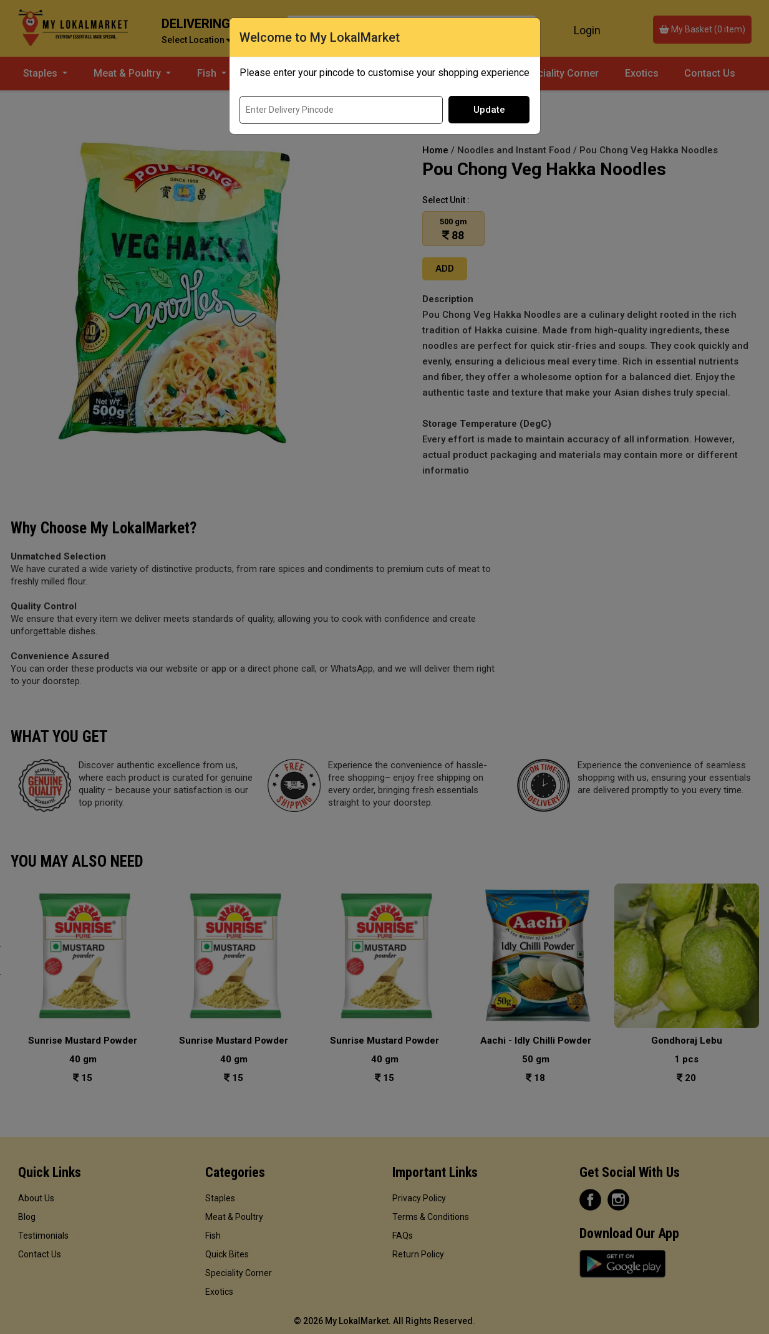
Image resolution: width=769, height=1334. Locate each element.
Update (489, 109)
